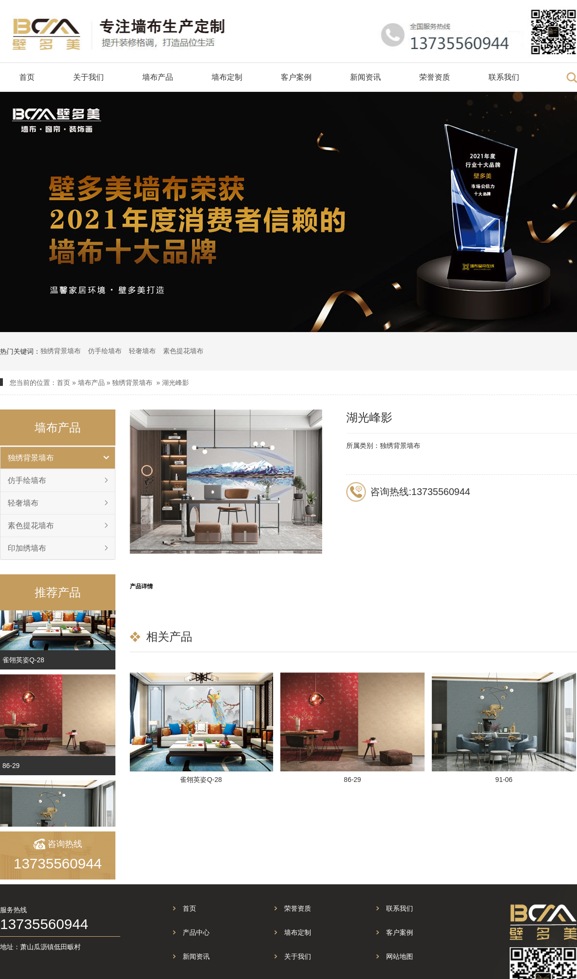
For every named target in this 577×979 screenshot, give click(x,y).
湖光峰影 (175, 382)
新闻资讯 (365, 77)
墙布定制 (227, 77)
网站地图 (399, 956)
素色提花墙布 (183, 351)
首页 (27, 77)
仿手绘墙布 (105, 351)
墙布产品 (157, 77)
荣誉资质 (434, 77)
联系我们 (504, 77)
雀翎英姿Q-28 (23, 665)
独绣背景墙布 (60, 351)
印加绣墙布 (27, 548)
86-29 (11, 770)
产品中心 (196, 932)
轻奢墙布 (142, 351)
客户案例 (296, 77)
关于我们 (88, 77)
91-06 (505, 779)
